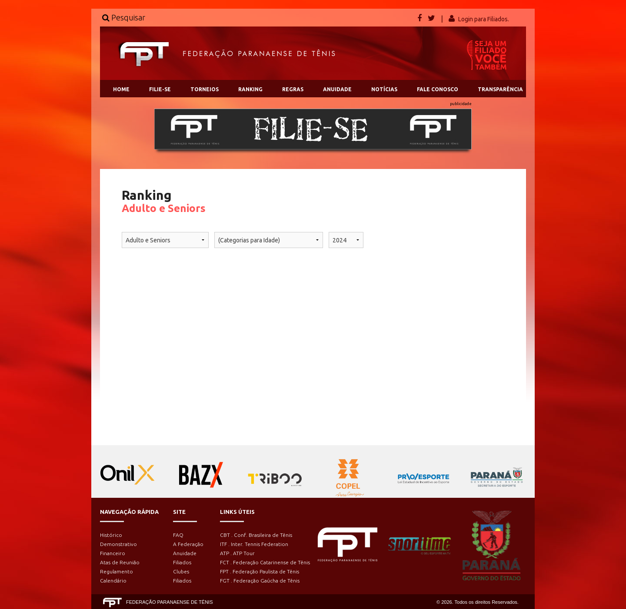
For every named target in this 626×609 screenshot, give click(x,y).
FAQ (178, 535)
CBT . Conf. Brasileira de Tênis (256, 535)
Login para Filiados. (483, 19)
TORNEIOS (204, 89)
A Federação (188, 544)
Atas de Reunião (120, 562)
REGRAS (292, 89)
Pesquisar (123, 17)
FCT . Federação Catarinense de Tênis (265, 562)
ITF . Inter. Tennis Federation (254, 544)
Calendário (113, 580)
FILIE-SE (160, 89)
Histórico (111, 535)
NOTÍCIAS (384, 89)
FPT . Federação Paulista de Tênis (259, 571)
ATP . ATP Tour (237, 553)
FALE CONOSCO (437, 89)
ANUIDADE (337, 89)
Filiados (182, 562)
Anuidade (184, 553)
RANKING (250, 89)
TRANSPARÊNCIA (500, 89)
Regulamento (116, 571)
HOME (121, 89)
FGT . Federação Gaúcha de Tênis (260, 580)
